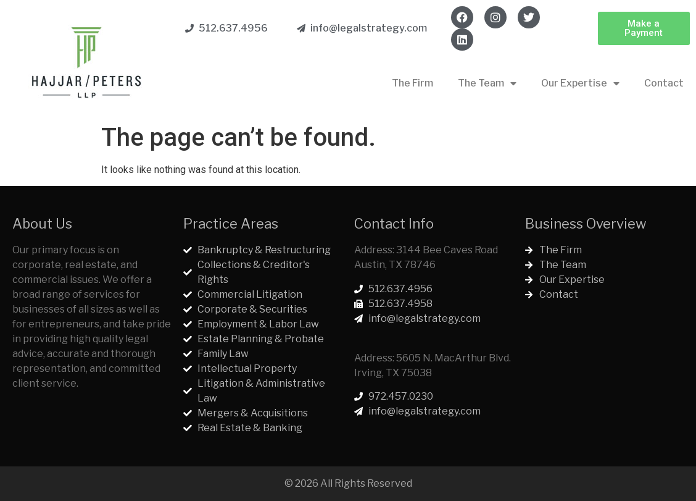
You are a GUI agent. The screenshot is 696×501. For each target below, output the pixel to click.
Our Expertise (580, 83)
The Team (487, 83)
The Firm (412, 83)
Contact (664, 83)
